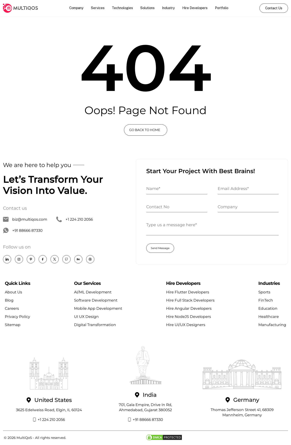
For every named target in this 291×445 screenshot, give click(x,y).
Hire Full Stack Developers (190, 300)
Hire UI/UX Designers (185, 325)
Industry (168, 8)
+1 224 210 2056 (74, 219)
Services (97, 8)
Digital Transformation (95, 325)
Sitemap (12, 325)
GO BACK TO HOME (144, 130)
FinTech (265, 300)
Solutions (147, 8)
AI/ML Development (93, 292)
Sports (264, 292)
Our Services (87, 283)
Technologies (122, 8)
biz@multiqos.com (25, 219)
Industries (269, 283)
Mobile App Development (98, 308)
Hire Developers (194, 8)
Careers (12, 308)
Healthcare (268, 316)
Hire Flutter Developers (187, 292)
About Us (13, 292)
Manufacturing (272, 325)
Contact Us (273, 8)
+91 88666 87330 (22, 230)
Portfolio (221, 8)
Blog (9, 300)
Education (267, 308)
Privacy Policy (17, 316)
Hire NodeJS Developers (188, 316)
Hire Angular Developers (189, 308)
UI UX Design (86, 316)
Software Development (95, 300)
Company (76, 8)
